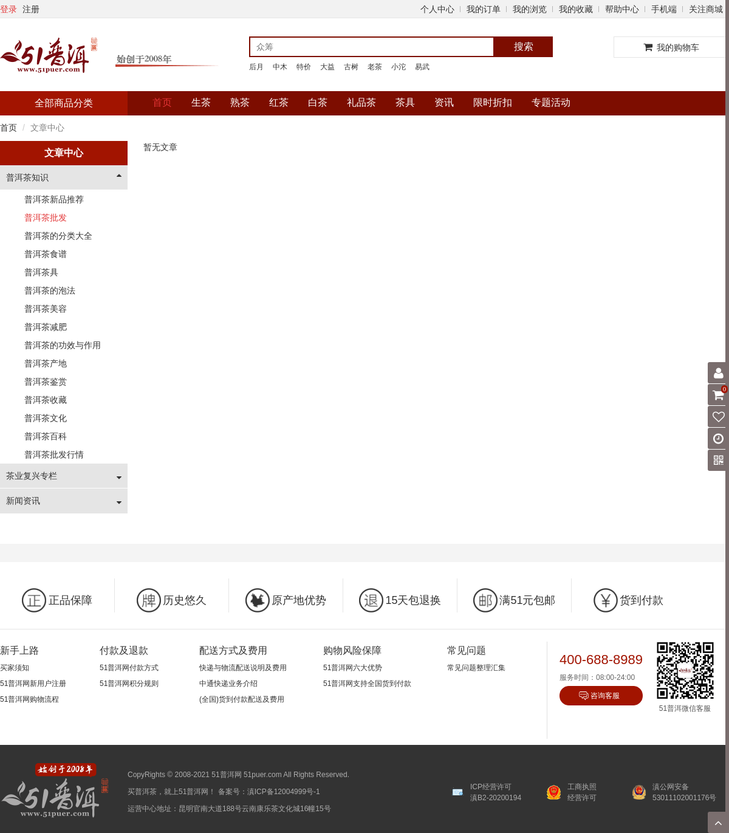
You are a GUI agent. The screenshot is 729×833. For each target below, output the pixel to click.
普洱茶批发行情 (54, 454)
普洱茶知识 (27, 177)
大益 (327, 67)
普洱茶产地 (45, 363)
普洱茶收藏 (45, 400)
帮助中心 (622, 9)
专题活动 (551, 102)
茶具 (405, 102)
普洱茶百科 (45, 436)
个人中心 (437, 9)
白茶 (317, 102)
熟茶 (240, 102)
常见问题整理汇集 (476, 667)
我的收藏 (576, 9)
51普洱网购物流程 (29, 699)
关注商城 (706, 9)
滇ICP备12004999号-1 (283, 791)
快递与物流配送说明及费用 (243, 667)
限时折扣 (492, 102)
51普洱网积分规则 (129, 683)
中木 (280, 67)
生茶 (201, 102)
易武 (422, 67)
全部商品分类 (64, 103)
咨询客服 (605, 695)
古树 (351, 67)
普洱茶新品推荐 (54, 199)
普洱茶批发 (45, 217)
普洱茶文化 (45, 418)
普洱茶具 (41, 272)
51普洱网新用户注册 (33, 683)
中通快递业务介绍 (228, 683)
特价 (303, 67)
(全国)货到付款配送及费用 (241, 699)
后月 (256, 67)
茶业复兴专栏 (31, 476)
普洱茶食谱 (45, 254)
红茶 (279, 102)
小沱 (398, 67)
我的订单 (484, 9)
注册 (30, 9)
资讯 (444, 102)
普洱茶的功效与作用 (62, 345)
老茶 (375, 67)
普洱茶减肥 (45, 327)
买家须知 (14, 667)
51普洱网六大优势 (352, 667)
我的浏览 (530, 9)
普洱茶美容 (45, 309)
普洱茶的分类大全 (58, 236)
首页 (162, 102)
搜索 (523, 46)
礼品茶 (361, 102)
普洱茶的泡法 (49, 290)
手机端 (664, 9)
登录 (8, 9)
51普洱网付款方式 (129, 667)
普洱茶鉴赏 (45, 381)
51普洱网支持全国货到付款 (367, 683)
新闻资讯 (23, 501)
